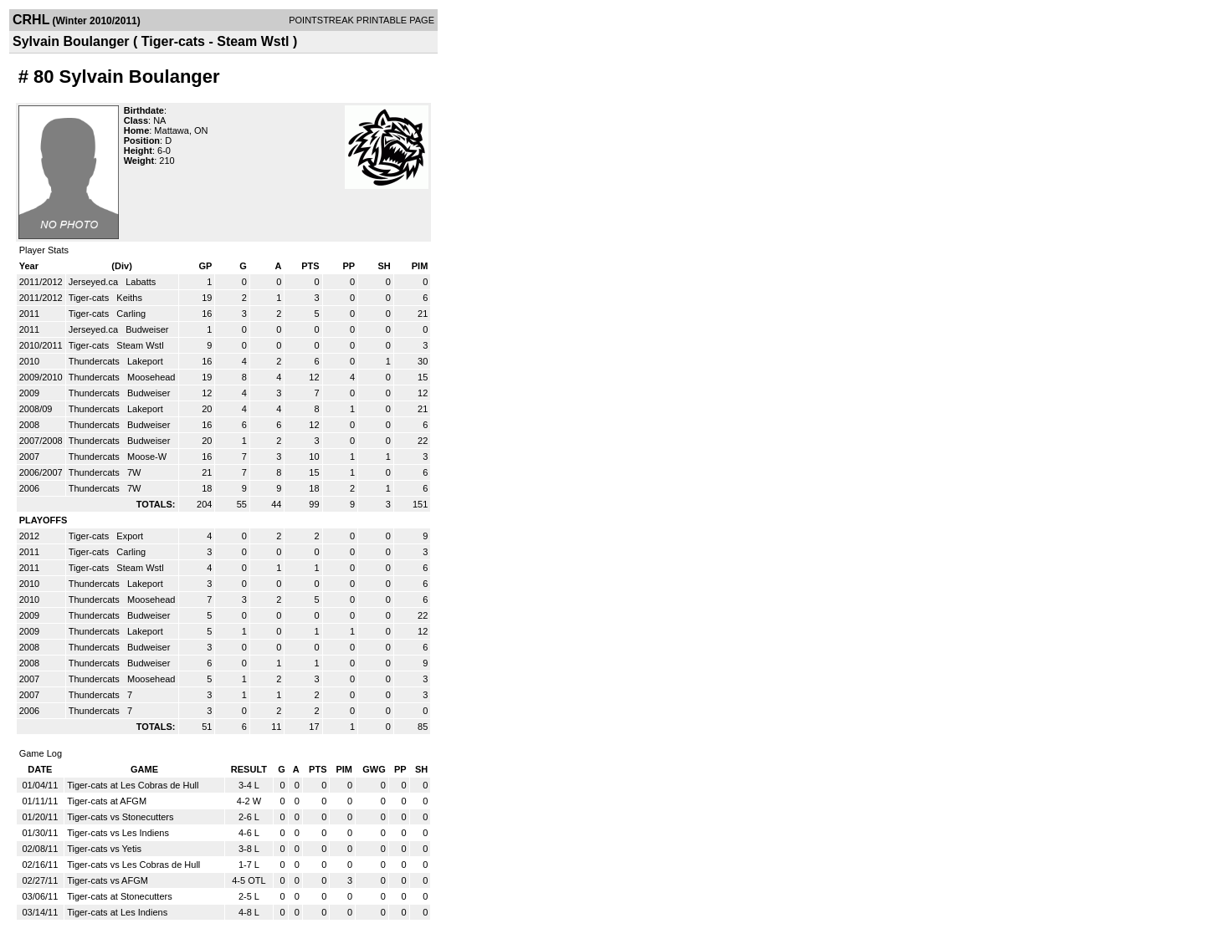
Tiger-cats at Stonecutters (119, 896)
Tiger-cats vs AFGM (107, 880)
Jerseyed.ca (94, 282)
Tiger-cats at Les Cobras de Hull (132, 785)
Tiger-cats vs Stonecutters (120, 817)
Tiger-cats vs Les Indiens (118, 833)
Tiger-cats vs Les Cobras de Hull (133, 865)
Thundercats (95, 361)
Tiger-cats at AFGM (106, 801)
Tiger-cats (90, 298)
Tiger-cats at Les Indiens (117, 912)
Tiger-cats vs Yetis (104, 849)
